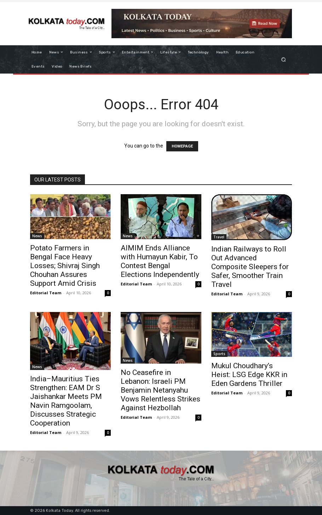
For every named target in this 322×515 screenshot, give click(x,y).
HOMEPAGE (182, 146)
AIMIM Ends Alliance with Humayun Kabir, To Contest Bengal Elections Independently (160, 261)
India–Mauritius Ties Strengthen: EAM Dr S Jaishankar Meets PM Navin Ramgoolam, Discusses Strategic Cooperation (66, 401)
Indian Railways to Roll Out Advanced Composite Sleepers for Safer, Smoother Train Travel (250, 267)
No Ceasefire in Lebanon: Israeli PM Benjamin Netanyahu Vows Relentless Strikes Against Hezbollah (160, 390)
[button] (284, 59)
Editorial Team (45, 292)
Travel (218, 237)
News (37, 235)
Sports (219, 353)
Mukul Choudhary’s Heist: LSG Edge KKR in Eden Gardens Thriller (249, 374)
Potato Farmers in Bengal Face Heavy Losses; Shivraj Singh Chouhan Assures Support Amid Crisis (65, 266)
